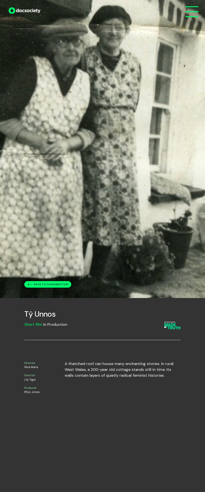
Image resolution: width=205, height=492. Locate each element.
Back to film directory (51, 284)
